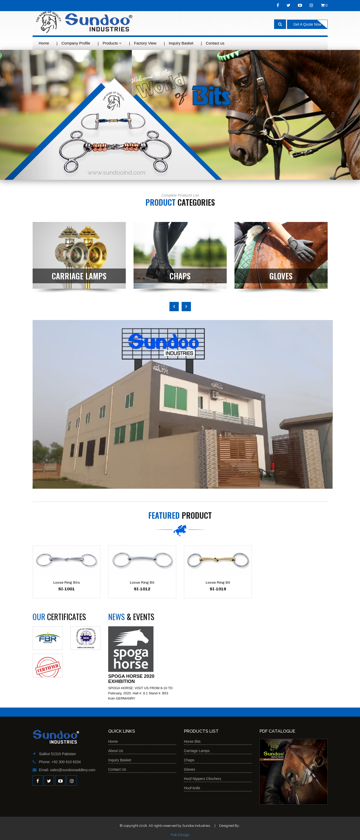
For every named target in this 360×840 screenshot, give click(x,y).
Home (44, 43)
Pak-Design (180, 835)
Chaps (189, 760)
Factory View (145, 43)
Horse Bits (192, 741)
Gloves (189, 769)
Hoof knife (192, 788)
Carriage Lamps (197, 751)
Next (186, 306)
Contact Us (117, 769)
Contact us (215, 43)
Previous (174, 306)
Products (111, 43)
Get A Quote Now (307, 24)
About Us (115, 751)
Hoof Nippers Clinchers (202, 779)
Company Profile (76, 43)
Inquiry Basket (181, 43)
